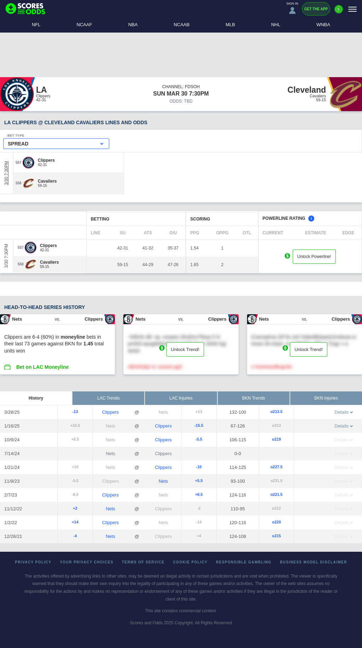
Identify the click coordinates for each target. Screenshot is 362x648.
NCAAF (84, 24)
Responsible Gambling (244, 562)
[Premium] (338, 12)
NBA (133, 24)
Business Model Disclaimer (313, 562)
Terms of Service (143, 562)
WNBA (323, 24)
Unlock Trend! (185, 349)
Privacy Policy (33, 562)
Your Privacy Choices (86, 562)
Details (343, 412)
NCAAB (181, 24)
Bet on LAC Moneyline (42, 367)
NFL (36, 24)
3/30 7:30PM (6, 173)
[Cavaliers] (47, 181)
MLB (230, 24)
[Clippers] (46, 160)
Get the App (316, 9)
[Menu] (352, 9)
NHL (275, 24)
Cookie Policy (190, 562)
